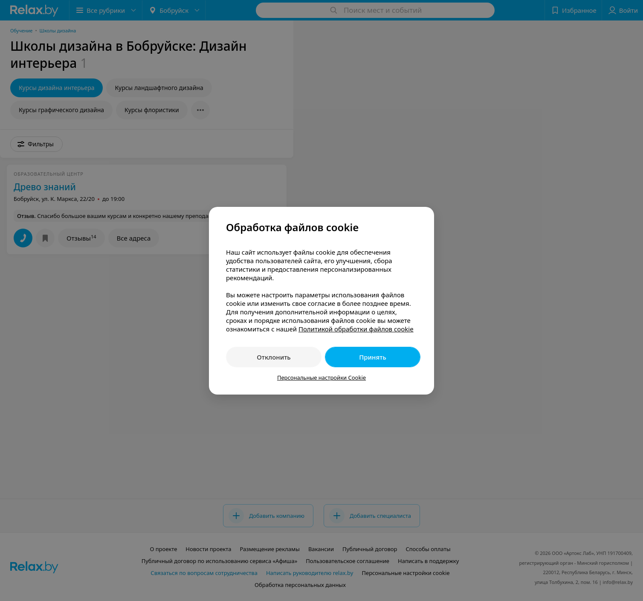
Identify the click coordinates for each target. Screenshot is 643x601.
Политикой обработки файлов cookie (356, 329)
